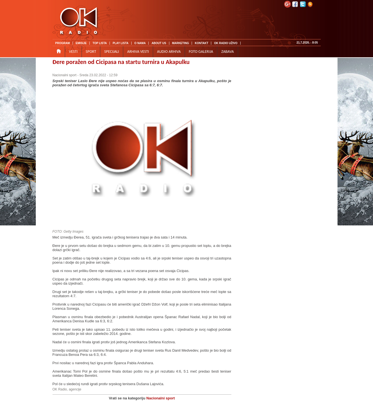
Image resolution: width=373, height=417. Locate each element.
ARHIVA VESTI (138, 51)
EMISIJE (81, 43)
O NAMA (140, 43)
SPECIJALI (111, 51)
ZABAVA (227, 51)
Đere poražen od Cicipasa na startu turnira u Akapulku (121, 62)
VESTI (73, 51)
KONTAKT (201, 43)
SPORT (91, 51)
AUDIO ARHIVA (169, 51)
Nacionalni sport (65, 75)
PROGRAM (62, 43)
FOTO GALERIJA (201, 51)
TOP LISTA (99, 43)
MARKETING (180, 43)
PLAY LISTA (121, 43)
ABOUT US (158, 43)
